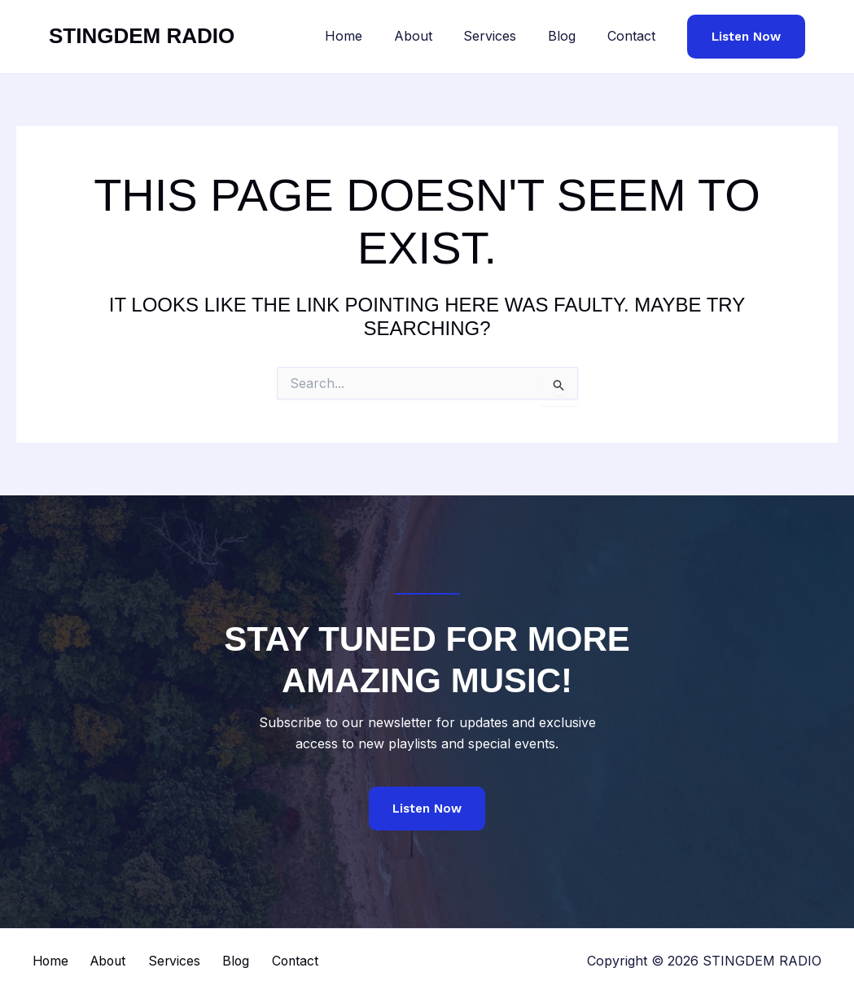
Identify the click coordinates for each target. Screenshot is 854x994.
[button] (746, 37)
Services (503, 36)
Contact (634, 36)
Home (368, 36)
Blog (570, 36)
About (432, 36)
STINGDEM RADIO (141, 36)
